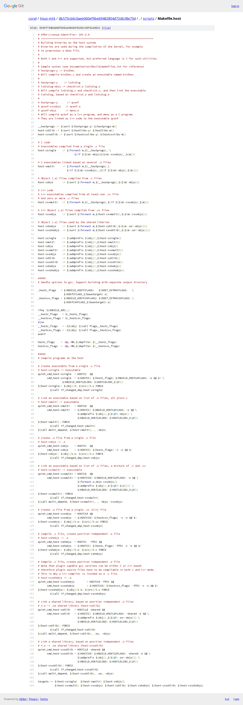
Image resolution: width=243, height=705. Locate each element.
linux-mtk (47, 18)
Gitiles (23, 699)
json (236, 699)
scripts (148, 18)
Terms (44, 699)
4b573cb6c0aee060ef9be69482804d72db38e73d (97, 18)
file (106, 27)
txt (227, 699)
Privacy (33, 699)
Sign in (235, 6)
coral (32, 18)
